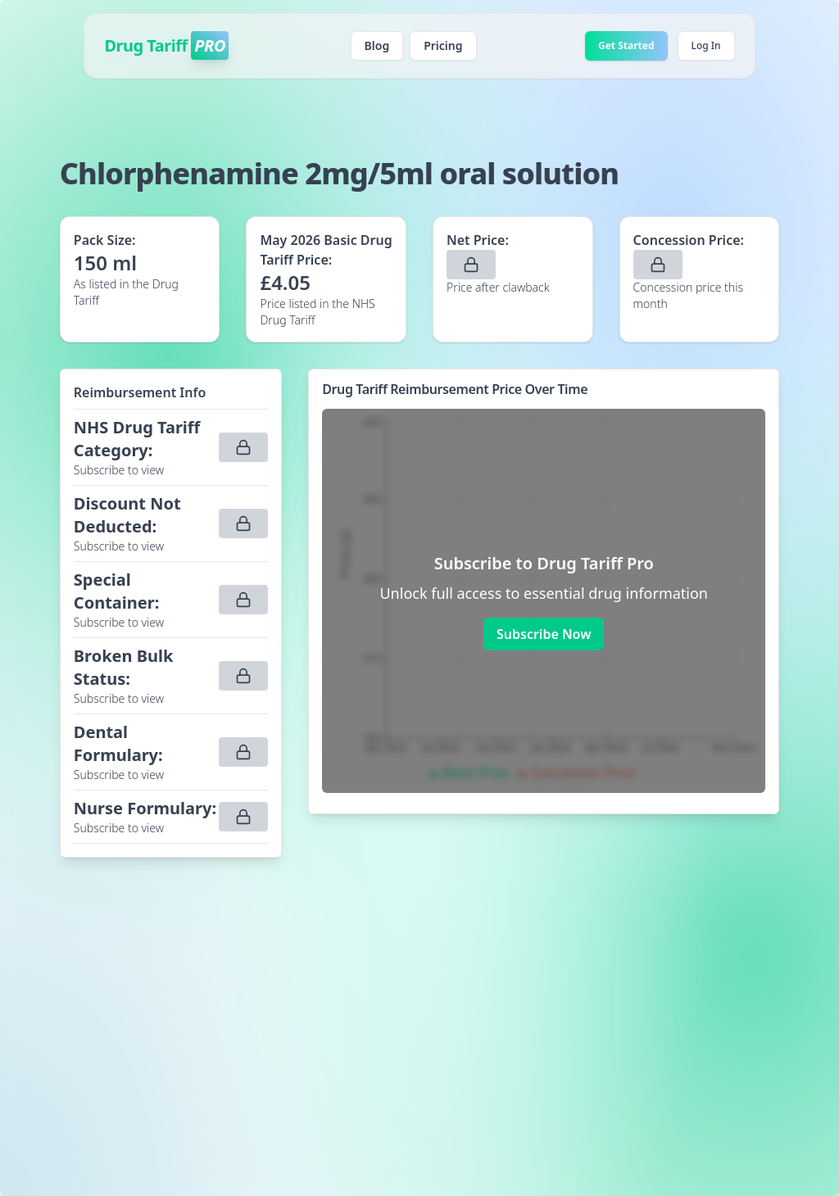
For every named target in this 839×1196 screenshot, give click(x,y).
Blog (377, 45)
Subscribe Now (544, 634)
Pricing (443, 45)
